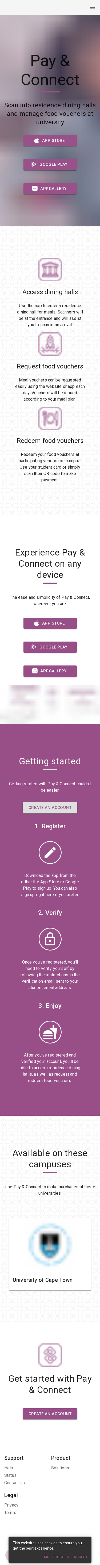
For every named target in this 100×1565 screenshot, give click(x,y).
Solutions (60, 1467)
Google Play (50, 164)
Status (10, 1475)
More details (56, 1557)
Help (8, 1467)
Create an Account (50, 807)
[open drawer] (92, 7)
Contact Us (14, 1482)
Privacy (11, 1505)
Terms (10, 1512)
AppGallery (50, 188)
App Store (50, 140)
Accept (80, 1557)
